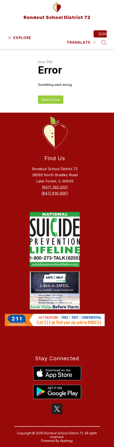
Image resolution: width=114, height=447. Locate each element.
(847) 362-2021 (55, 187)
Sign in (102, 34)
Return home (50, 99)
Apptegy (66, 441)
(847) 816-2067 (55, 193)
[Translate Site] (81, 42)
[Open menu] (19, 38)
